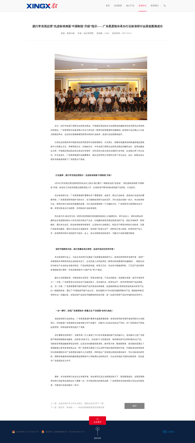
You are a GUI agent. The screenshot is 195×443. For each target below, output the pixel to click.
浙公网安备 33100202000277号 (27, 432)
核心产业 (130, 6)
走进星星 (118, 6)
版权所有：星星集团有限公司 (57, 432)
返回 (134, 408)
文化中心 (142, 6)
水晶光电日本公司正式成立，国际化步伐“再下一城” (81, 406)
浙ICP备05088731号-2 (77, 432)
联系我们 (155, 6)
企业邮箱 (170, 432)
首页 (108, 6)
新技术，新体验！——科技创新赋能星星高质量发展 (81, 410)
